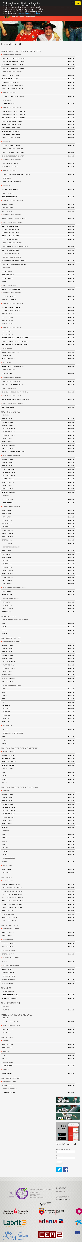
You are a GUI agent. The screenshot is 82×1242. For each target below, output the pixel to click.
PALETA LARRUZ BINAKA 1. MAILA (38, 65)
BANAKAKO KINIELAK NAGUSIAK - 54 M (38, 392)
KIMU (38, 624)
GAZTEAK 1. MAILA (38, 445)
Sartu (59, 1163)
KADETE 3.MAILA (38, 537)
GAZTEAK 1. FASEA (38, 765)
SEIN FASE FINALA (38, 374)
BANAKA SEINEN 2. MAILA (38, 79)
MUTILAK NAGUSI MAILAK (38, 352)
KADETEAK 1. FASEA (38, 762)
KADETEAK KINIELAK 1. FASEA (38, 891)
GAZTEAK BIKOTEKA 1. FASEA (38, 894)
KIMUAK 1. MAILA (38, 419)
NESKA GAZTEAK (38, 503)
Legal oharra (33, 1195)
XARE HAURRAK (38, 1044)
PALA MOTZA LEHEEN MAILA (38, 381)
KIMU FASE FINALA (38, 911)
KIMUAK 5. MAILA (38, 658)
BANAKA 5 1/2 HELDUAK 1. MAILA (38, 153)
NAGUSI (38, 634)
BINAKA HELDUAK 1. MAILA (38, 128)
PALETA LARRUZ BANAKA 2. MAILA (38, 62)
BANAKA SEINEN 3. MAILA (38, 82)
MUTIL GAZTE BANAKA (38, 998)
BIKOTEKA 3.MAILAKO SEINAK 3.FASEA (38, 344)
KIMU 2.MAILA (38, 514)
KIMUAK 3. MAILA (38, 425)
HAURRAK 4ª (38, 715)
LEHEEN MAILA (38, 969)
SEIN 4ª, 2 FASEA (38, 324)
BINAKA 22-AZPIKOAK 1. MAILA (38, 121)
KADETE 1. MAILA (38, 439)
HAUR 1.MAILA (38, 520)
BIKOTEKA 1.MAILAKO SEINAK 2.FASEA (38, 247)
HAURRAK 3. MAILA (38, 435)
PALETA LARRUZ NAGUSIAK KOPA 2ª (38, 264)
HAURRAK (38, 1010)
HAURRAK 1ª (38, 705)
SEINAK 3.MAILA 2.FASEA (38, 253)
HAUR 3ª (38, 854)
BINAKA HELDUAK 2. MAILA (38, 134)
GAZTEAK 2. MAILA (38, 448)
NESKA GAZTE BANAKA (38, 995)
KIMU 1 (38, 689)
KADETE (38, 743)
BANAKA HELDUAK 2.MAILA (38, 138)
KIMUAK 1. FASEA (38, 755)
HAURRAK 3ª (38, 712)
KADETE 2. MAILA (38, 442)
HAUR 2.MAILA (38, 524)
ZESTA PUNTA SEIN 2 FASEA (38, 289)
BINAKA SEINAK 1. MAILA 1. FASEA (38, 111)
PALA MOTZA (38, 1033)
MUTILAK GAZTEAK (38, 1093)
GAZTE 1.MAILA (38, 540)
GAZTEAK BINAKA (38, 954)
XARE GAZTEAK (38, 1048)
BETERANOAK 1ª (38, 331)
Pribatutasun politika (35, 1194)
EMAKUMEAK (38, 355)
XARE (38, 282)
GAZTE (38, 630)
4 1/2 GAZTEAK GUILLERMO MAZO (38, 452)
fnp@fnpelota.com (65, 1199)
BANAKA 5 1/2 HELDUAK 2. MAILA (38, 156)
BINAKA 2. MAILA (38, 208)
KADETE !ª (38, 719)
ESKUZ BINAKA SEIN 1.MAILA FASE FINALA (38, 400)
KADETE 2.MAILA (38, 533)
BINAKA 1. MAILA (38, 204)
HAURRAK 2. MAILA (38, 432)
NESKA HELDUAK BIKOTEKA (38, 182)
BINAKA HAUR (38, 591)
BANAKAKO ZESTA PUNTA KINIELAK (38, 219)
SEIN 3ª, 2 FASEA (38, 321)
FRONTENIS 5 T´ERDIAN (38, 197)
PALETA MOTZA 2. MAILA (38, 167)
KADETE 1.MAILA (38, 530)
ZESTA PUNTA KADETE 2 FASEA (38, 904)
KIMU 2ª (38, 692)
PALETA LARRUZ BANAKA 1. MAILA (38, 58)
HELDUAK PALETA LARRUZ (38, 189)
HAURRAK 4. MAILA (38, 817)
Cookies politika (34, 1192)
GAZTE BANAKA (38, 983)
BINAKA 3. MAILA (38, 211)
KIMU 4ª (38, 699)
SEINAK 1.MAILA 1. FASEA (38, 226)
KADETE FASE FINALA (38, 917)
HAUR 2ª (38, 851)
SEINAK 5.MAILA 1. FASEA (38, 239)
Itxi (78, 3)
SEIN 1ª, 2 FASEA (38, 314)
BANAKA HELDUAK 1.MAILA (38, 131)
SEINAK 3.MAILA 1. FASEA (38, 233)
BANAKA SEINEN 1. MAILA (38, 76)
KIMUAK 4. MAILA (38, 655)
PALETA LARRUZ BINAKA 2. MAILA (38, 68)
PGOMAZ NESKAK (38, 278)
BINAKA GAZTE (38, 594)
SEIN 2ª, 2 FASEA (38, 317)
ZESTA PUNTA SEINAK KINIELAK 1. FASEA (38, 174)
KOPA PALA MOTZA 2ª (38, 300)
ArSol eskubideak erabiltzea (37, 1197)
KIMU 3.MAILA (38, 517)
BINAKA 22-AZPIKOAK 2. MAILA (38, 125)
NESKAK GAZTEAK (38, 1085)
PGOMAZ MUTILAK (38, 275)
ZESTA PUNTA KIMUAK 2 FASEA (38, 898)
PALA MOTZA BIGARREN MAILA (38, 384)
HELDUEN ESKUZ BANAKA (38, 145)
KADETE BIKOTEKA (38, 980)
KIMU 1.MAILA (38, 510)
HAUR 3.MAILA (38, 527)
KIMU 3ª (38, 696)
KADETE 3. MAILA (38, 486)
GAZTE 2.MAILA (38, 543)
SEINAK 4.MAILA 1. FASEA (38, 236)
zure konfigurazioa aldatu (29, 13)
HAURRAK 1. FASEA (38, 758)
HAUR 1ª (38, 848)
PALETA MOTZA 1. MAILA (38, 164)
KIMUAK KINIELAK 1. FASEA (38, 884)
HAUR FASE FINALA (38, 914)
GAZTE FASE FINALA (38, 921)
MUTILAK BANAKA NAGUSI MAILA (38, 366)
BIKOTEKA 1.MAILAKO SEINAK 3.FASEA (38, 338)
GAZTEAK (38, 729)
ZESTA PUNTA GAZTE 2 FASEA (38, 907)
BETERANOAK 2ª (38, 335)
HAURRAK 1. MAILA (38, 429)
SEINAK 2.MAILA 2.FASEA (38, 250)
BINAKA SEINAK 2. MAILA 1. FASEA (38, 115)
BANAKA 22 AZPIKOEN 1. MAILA (38, 85)
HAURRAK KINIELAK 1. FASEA (38, 888)
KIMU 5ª (38, 702)
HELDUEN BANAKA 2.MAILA (38, 311)
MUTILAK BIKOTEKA (38, 104)
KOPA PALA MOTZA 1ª (38, 297)
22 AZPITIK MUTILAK (38, 359)
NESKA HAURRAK (38, 500)
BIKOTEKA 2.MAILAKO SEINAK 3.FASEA (38, 341)
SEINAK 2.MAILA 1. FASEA (38, 229)
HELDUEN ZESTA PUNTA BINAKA (38, 96)
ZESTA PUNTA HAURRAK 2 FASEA (38, 901)
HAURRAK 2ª (38, 709)
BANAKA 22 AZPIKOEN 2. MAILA (38, 89)
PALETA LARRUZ (38, 1029)
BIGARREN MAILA (38, 972)
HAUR (38, 627)
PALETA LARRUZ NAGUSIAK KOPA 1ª (38, 261)
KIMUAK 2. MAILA (38, 422)
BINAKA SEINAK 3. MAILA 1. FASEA (38, 118)
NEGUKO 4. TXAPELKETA (38, 1022)
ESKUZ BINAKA (38, 272)
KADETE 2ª (38, 722)
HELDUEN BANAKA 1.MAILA (38, 307)
